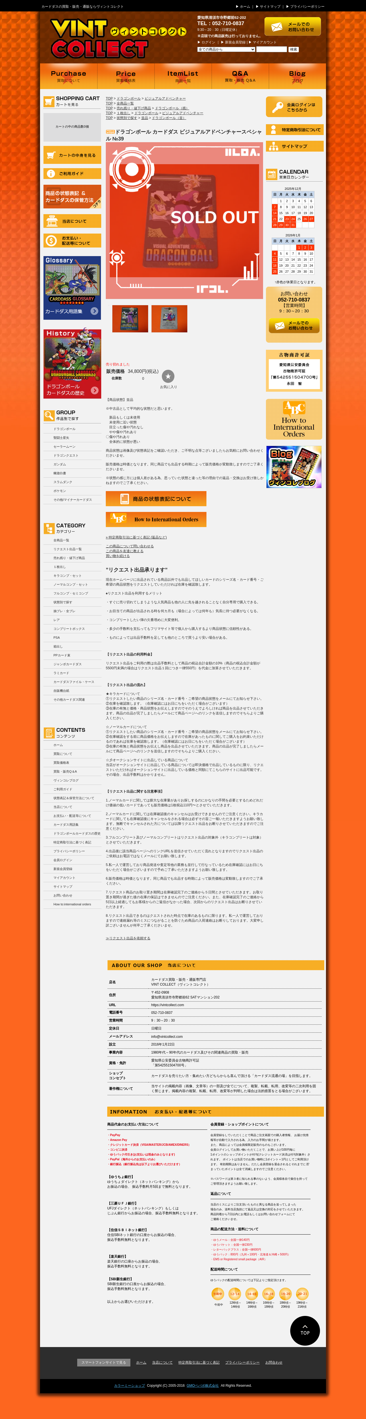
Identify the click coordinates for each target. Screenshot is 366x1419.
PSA (56, 637)
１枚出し (59, 566)
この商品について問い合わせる (130, 546)
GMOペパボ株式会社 (203, 1386)
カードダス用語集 (72, 288)
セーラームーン (64, 446)
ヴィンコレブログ (66, 780)
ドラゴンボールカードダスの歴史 (72, 363)
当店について (72, 221)
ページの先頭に (305, 1331)
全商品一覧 (61, 540)
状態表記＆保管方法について (73, 798)
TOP (109, 99)
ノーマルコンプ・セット (70, 584)
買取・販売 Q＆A (240, 76)
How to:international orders (72, 904)
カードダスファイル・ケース (73, 682)
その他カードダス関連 (69, 699)
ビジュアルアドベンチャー (165, 99)
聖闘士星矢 (61, 437)
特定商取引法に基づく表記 (72, 842)
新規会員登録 (235, 42)
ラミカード (61, 673)
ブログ (297, 76)
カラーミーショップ (129, 1386)
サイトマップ (270, 7)
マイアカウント (265, 42)
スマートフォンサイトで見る (103, 1362)
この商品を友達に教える (125, 551)
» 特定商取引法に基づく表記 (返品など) (136, 537)
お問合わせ (274, 1362)
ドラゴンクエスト (66, 455)
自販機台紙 (61, 690)
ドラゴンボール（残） (172, 108)
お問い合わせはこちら (295, 23)
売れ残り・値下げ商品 (69, 558)
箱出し (58, 646)
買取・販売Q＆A (65, 771)
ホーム (245, 7)
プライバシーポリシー (307, 7)
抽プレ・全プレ (64, 611)
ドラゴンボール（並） (169, 118)
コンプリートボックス (69, 628)
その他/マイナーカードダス (72, 499)
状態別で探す (62, 602)
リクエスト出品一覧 (67, 549)
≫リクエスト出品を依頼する (128, 938)
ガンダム (59, 464)
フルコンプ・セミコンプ (70, 593)
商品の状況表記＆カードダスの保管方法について (72, 196)
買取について (68, 76)
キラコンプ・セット (67, 575)
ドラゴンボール (64, 429)
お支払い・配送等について (72, 241)
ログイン (208, 42)
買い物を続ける (118, 556)
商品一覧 (183, 76)
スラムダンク (62, 482)
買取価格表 (125, 76)
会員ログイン (62, 860)
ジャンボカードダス (67, 664)
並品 (144, 118)
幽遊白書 (59, 473)
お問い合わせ (62, 895)
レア (56, 620)
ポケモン (59, 491)
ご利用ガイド (72, 173)
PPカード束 (61, 655)
